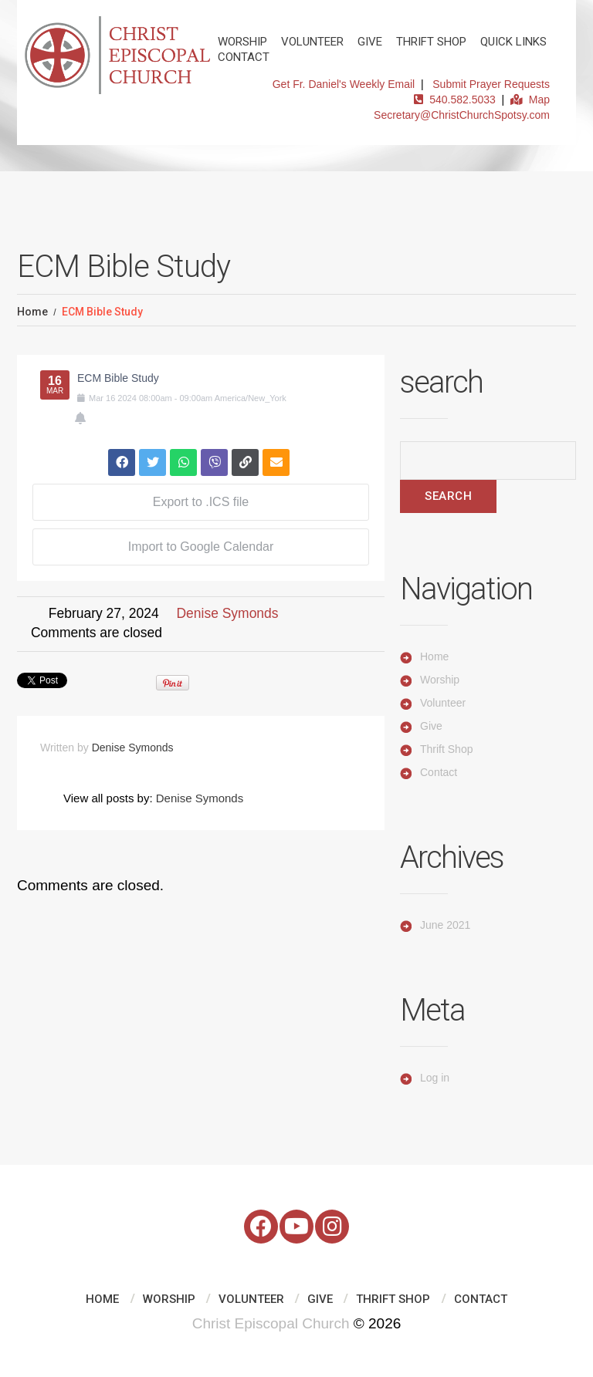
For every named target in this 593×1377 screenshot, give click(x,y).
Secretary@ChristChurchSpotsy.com (462, 115)
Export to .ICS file (201, 501)
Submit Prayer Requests (491, 84)
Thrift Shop (431, 42)
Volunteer (312, 42)
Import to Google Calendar (201, 546)
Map (530, 99)
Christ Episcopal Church (271, 1323)
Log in (434, 1078)
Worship (242, 42)
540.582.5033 (454, 99)
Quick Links (513, 42)
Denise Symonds (227, 613)
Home (32, 311)
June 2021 (445, 925)
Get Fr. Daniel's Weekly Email (344, 84)
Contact (243, 57)
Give (369, 42)
